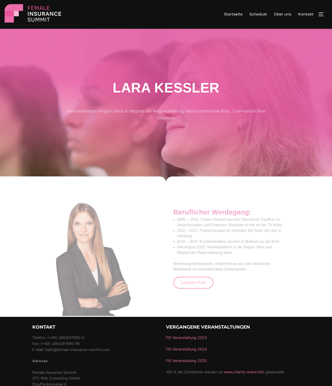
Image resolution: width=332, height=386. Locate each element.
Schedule (258, 14)
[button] (193, 293)
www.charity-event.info (244, 382)
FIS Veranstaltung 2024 (186, 359)
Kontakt (306, 14)
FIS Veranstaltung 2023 (186, 348)
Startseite (233, 14)
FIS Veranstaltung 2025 (186, 370)
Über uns (282, 14)
